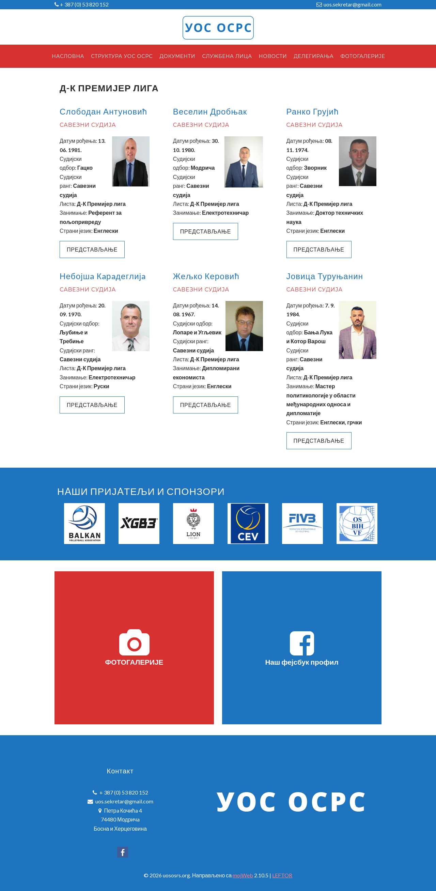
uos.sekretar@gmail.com (353, 4)
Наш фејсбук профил (301, 647)
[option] (84, 523)
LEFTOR (282, 875)
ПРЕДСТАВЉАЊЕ (205, 231)
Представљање (92, 249)
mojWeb (243, 875)
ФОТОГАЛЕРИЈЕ (134, 647)
